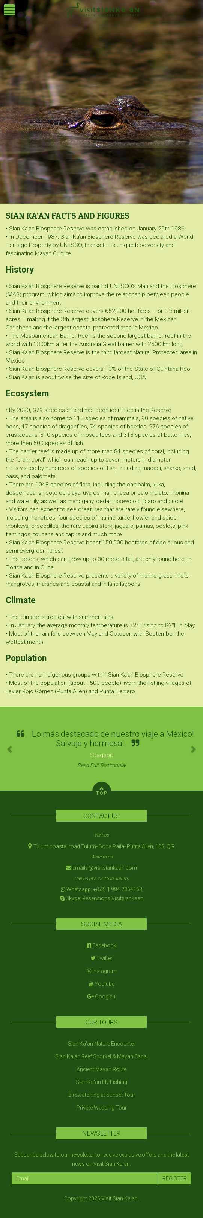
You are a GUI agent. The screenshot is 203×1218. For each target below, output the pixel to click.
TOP (102, 790)
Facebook (101, 945)
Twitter (101, 958)
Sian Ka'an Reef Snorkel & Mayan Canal (101, 1056)
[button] (10, 749)
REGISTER (174, 1178)
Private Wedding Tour (102, 1108)
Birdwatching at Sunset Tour (101, 1095)
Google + (101, 997)
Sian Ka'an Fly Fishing (101, 1082)
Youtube (101, 984)
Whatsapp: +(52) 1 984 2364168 (101, 889)
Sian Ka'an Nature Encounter (101, 1044)
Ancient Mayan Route (101, 1069)
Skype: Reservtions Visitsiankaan (101, 898)
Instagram (102, 971)
